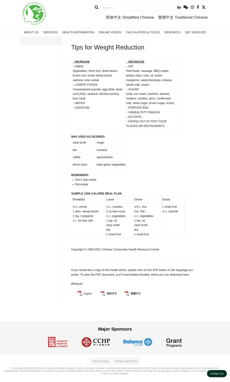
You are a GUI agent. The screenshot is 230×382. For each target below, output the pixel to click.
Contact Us (217, 373)
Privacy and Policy (126, 361)
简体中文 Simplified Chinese (130, 17)
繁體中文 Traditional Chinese (183, 17)
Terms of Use (100, 361)
